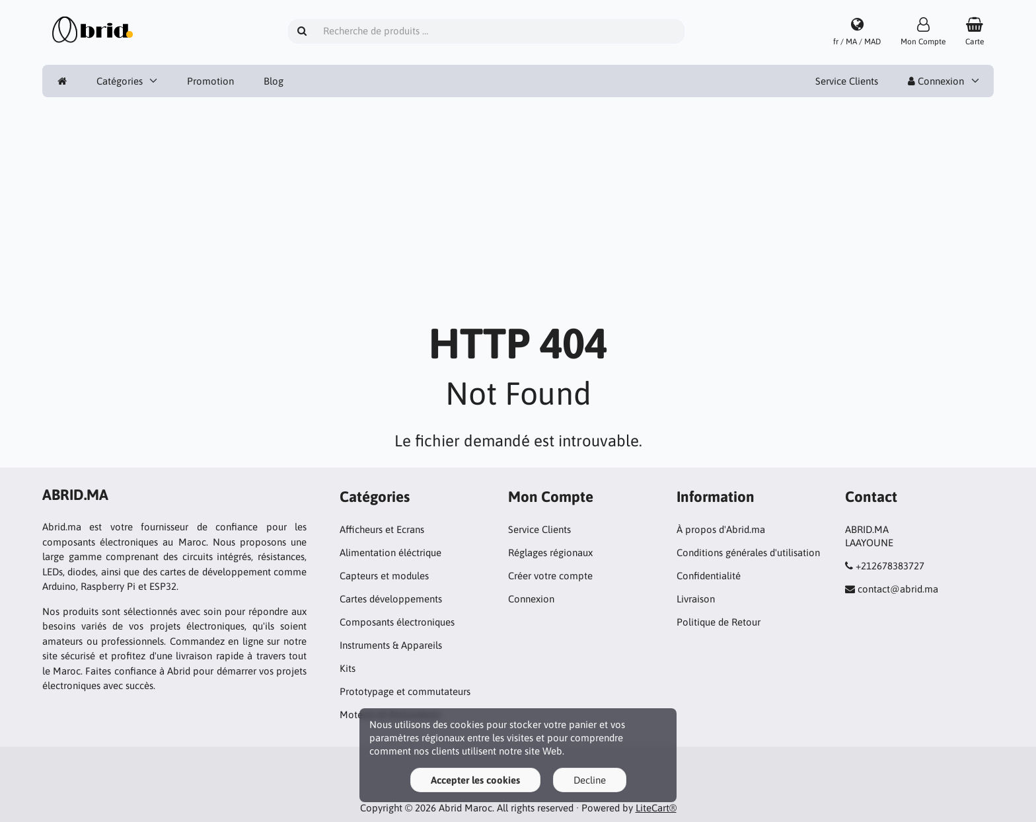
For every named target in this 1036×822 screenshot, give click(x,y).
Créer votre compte (550, 575)
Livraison (696, 598)
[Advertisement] (518, 216)
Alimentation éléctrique (390, 552)
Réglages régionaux (550, 552)
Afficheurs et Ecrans (382, 529)
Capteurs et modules (384, 575)
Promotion (210, 81)
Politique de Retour (718, 622)
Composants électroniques (397, 622)
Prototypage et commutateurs (405, 691)
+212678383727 (890, 565)
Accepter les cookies (475, 780)
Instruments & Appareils (391, 645)
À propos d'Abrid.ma (721, 529)
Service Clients (846, 81)
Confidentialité (709, 575)
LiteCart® (656, 807)
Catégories (119, 81)
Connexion (936, 81)
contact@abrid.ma (898, 589)
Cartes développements (391, 598)
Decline (590, 780)
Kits (347, 668)
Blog (273, 81)
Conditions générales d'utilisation (748, 552)
